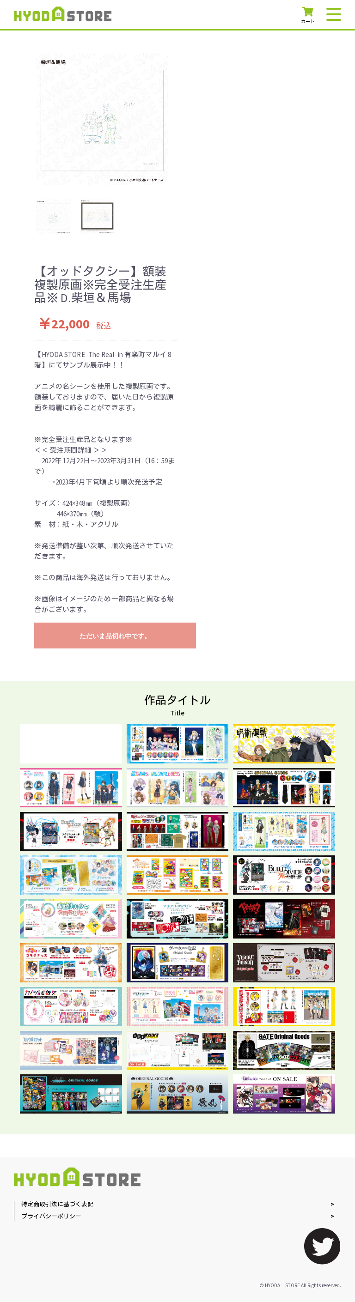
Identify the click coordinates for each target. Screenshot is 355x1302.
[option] (102, 119)
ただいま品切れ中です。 (115, 636)
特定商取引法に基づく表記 (57, 1205)
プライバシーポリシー (51, 1217)
